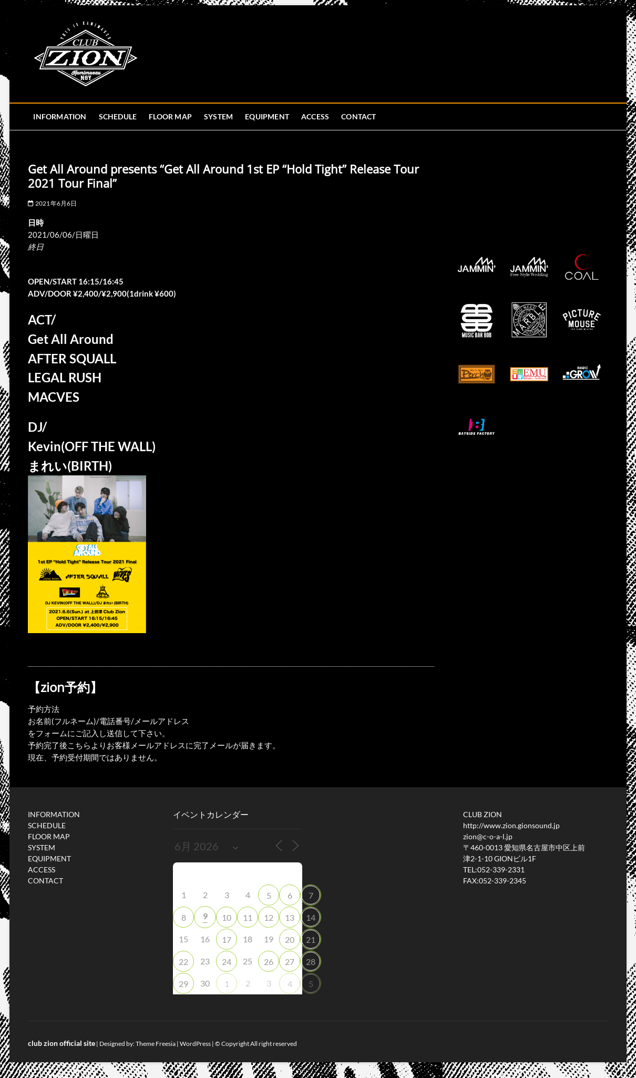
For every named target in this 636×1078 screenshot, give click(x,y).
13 (289, 917)
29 (183, 984)
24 (226, 962)
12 (268, 917)
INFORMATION (59, 116)
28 (310, 962)
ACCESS (315, 116)
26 (268, 962)
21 (310, 939)
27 (289, 962)
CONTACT (358, 116)
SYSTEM (218, 116)
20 (289, 939)
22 (183, 962)
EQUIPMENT (267, 116)
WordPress (195, 1044)
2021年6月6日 (52, 203)
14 (310, 917)
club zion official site (61, 1043)
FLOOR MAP (170, 116)
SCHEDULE (118, 116)
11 (247, 917)
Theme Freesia (156, 1044)
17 (226, 939)
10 (226, 917)
